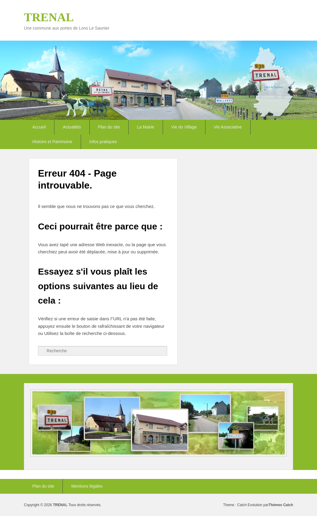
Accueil (39, 127)
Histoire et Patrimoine (52, 141)
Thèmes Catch (281, 505)
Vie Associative (228, 127)
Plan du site (109, 127)
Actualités (72, 127)
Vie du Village (184, 127)
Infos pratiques (103, 141)
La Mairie (145, 127)
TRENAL (49, 17)
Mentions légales (87, 486)
